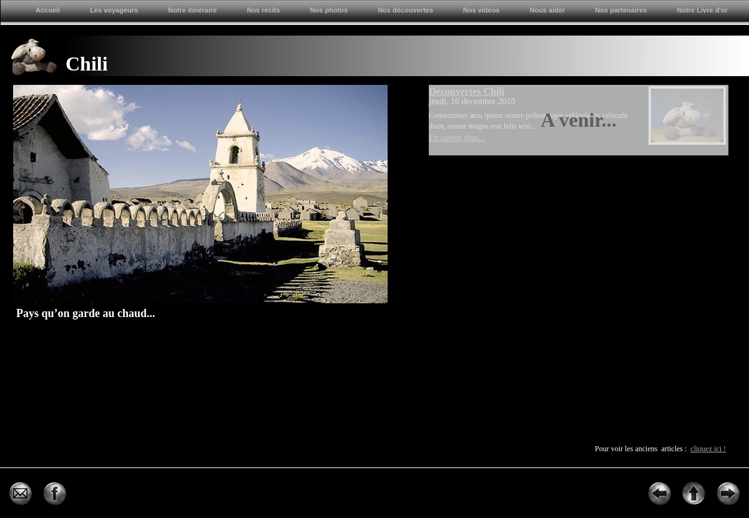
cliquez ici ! (708, 448)
